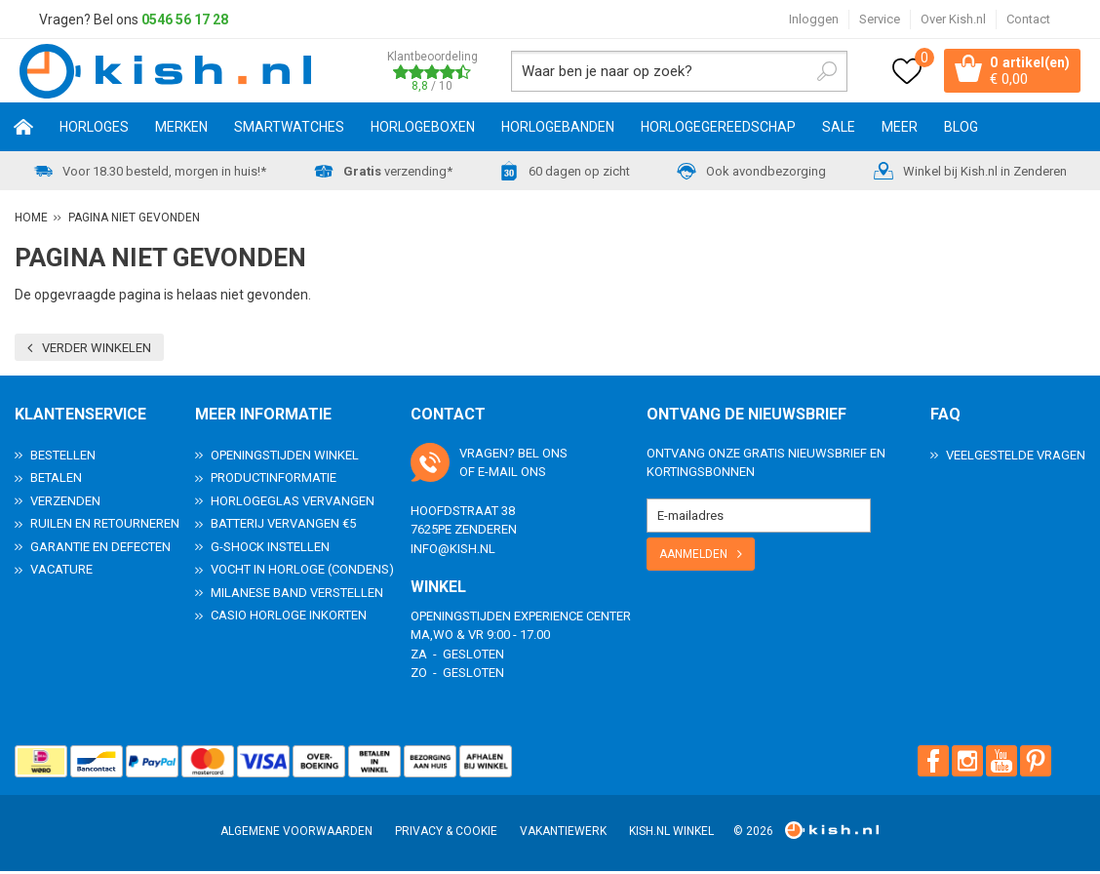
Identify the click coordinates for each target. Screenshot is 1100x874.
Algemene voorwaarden (296, 834)
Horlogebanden (557, 130)
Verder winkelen (96, 350)
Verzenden (65, 504)
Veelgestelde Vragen (1015, 458)
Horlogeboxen (423, 130)
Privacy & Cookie (446, 834)
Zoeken (819, 72)
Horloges (94, 130)
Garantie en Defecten (100, 549)
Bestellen (63, 458)
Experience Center (572, 619)
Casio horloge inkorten (289, 618)
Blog (961, 130)
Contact (1028, 19)
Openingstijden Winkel (285, 458)
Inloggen (814, 19)
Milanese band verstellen (297, 595)
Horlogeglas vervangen (292, 504)
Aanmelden (693, 557)
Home (23, 129)
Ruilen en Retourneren (104, 526)
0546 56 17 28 (184, 19)
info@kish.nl (453, 551)
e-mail (498, 474)
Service (879, 19)
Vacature (61, 572)
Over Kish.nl (953, 19)
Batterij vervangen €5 (283, 526)
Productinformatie (273, 480)
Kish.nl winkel (671, 834)
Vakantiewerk (563, 834)
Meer (900, 130)
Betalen (56, 480)
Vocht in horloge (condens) (302, 572)
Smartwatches (289, 130)
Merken (181, 130)
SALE (838, 130)
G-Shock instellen (270, 549)
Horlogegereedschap (718, 130)
